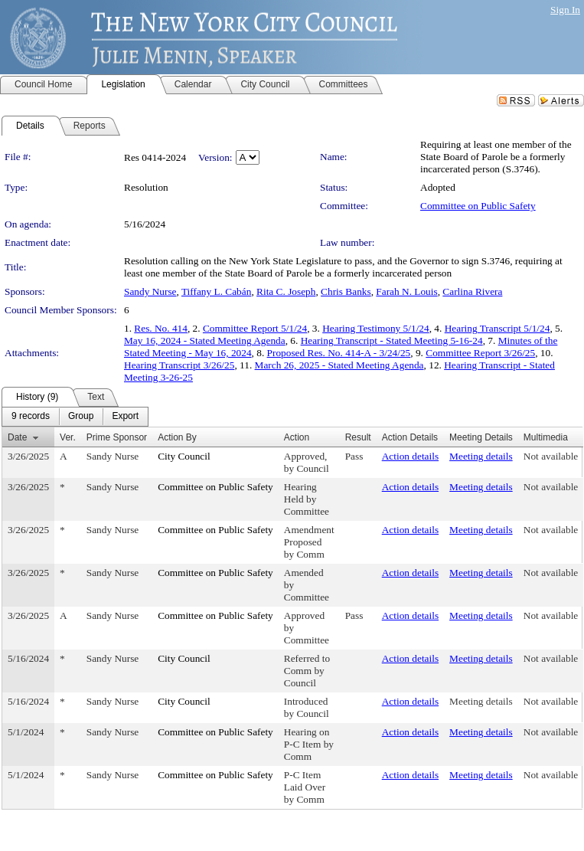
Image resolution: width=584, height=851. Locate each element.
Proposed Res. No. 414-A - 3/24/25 (339, 352)
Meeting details (481, 456)
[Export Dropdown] (125, 416)
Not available (551, 456)
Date (17, 437)
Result (358, 437)
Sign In (565, 9)
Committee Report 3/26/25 (480, 352)
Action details (410, 456)
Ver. (68, 437)
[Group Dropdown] (81, 416)
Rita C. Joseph (285, 291)
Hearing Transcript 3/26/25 (179, 365)
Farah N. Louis (406, 291)
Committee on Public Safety (478, 205)
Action (296, 437)
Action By (177, 437)
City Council (184, 456)
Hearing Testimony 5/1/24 (375, 328)
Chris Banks (346, 291)
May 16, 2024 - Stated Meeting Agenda (204, 340)
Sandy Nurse (150, 291)
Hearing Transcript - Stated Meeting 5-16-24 (392, 340)
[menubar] (75, 417)
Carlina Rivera (472, 291)
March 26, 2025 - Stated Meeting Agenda (339, 365)
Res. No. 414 (161, 328)
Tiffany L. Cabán (216, 291)
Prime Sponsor (116, 437)
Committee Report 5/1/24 (255, 328)
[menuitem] (30, 416)
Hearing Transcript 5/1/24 (497, 328)
